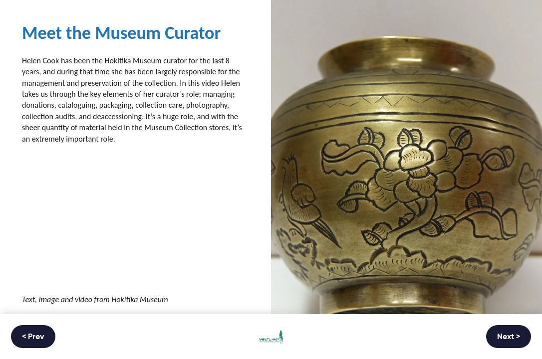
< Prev (33, 337)
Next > (508, 337)
